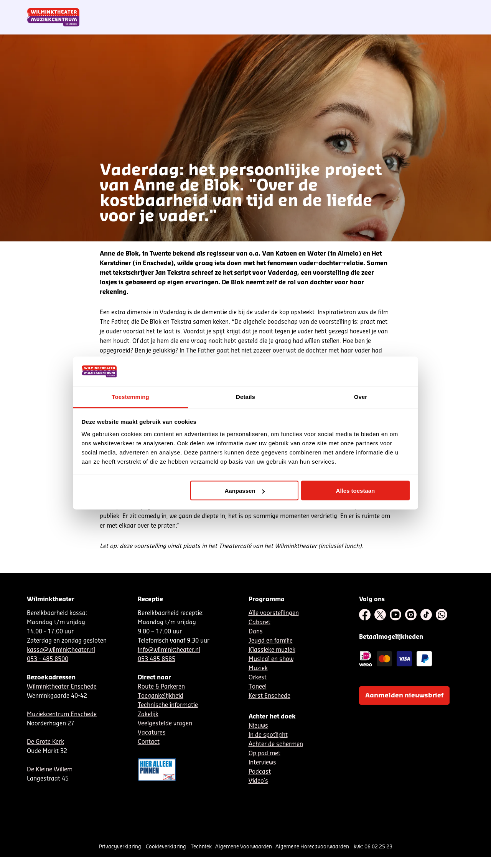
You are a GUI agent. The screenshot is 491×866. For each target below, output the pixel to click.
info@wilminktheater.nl (169, 650)
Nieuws (258, 726)
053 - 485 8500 (47, 659)
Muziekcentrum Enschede (62, 714)
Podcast (260, 772)
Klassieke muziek (272, 650)
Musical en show (271, 659)
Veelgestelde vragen (165, 724)
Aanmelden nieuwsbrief (404, 695)
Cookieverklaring (166, 846)
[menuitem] (448, 26)
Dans (256, 632)
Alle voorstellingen (274, 613)
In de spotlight (268, 735)
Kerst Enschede (269, 696)
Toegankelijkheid (160, 696)
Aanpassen (245, 490)
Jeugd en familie (271, 641)
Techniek (201, 846)
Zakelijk (148, 714)
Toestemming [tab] (130, 396)
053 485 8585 (156, 659)
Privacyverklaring (120, 846)
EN (356, 8)
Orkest (258, 678)
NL (331, 8)
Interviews (262, 763)
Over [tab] (360, 396)
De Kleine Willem (49, 770)
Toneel (258, 687)
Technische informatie (168, 705)
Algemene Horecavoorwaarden (312, 846)
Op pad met (264, 753)
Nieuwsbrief (307, 8)
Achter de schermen (276, 744)
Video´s (258, 781)
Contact (376, 8)
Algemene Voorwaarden (243, 846)
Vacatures (152, 733)
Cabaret (259, 622)
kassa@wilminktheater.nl (61, 650)
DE (343, 8)
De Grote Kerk (45, 742)
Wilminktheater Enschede (62, 687)
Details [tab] (245, 396)
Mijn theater (428, 9)
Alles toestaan (355, 490)
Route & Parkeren (161, 687)
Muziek (258, 668)
